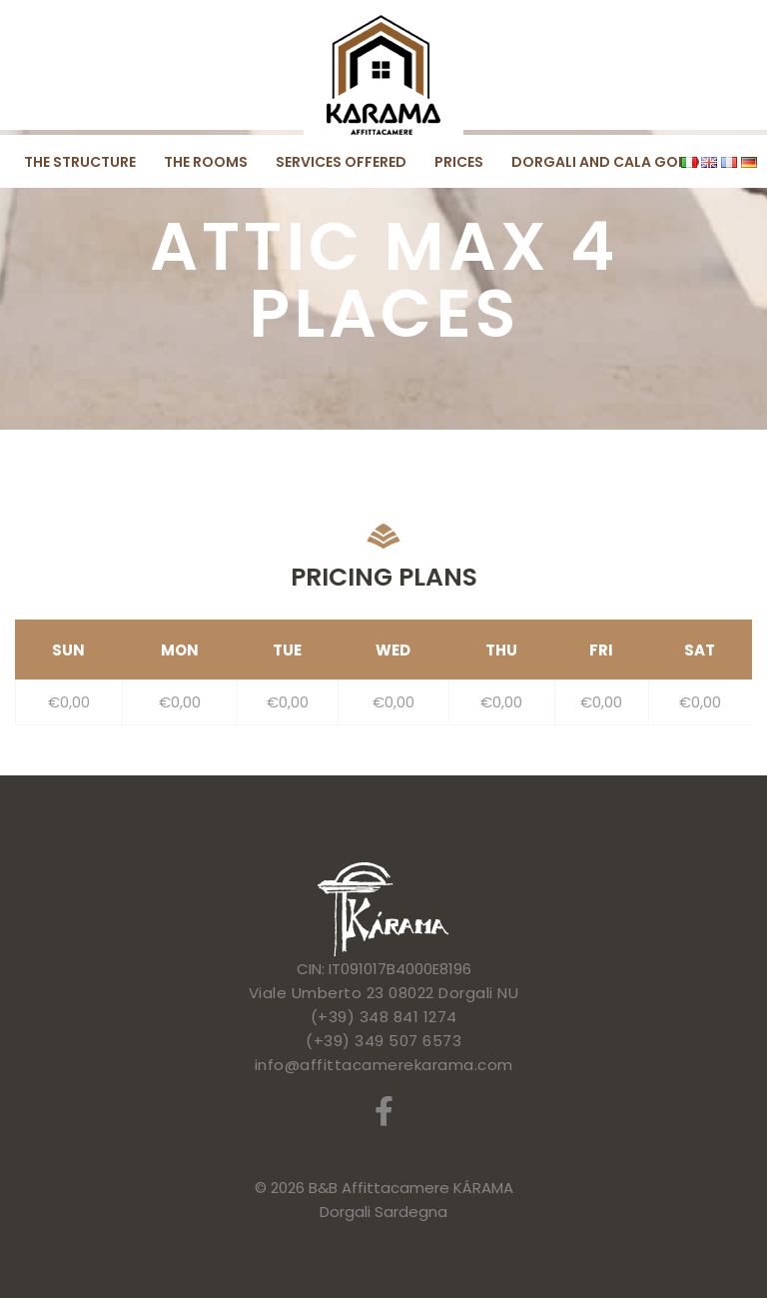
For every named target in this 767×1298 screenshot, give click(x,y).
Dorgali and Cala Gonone (614, 162)
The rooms (206, 162)
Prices (458, 162)
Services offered (341, 162)
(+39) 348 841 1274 (384, 1016)
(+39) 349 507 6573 (383, 1040)
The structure (80, 162)
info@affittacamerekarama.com (384, 1064)
